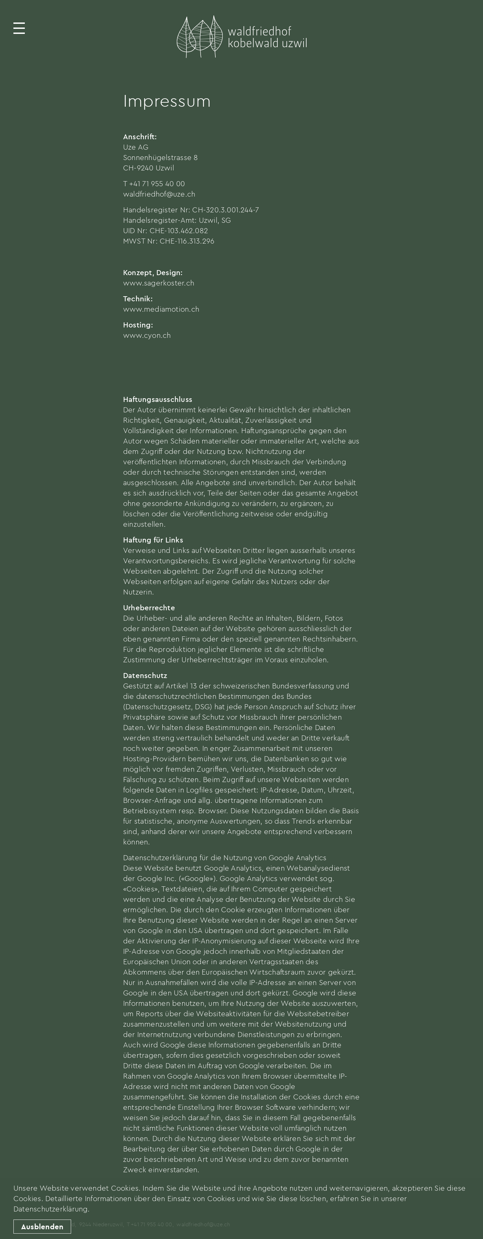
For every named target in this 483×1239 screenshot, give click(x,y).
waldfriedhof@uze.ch (159, 194)
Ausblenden (42, 1226)
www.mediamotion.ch (161, 309)
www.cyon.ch (147, 335)
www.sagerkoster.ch (158, 283)
